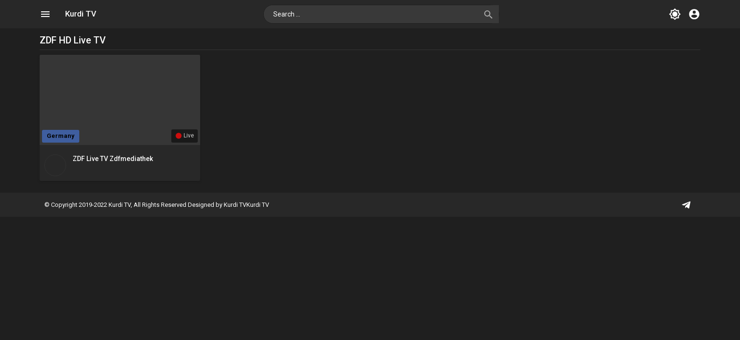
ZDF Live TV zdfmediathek (113, 158)
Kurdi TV (80, 13)
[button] (487, 14)
